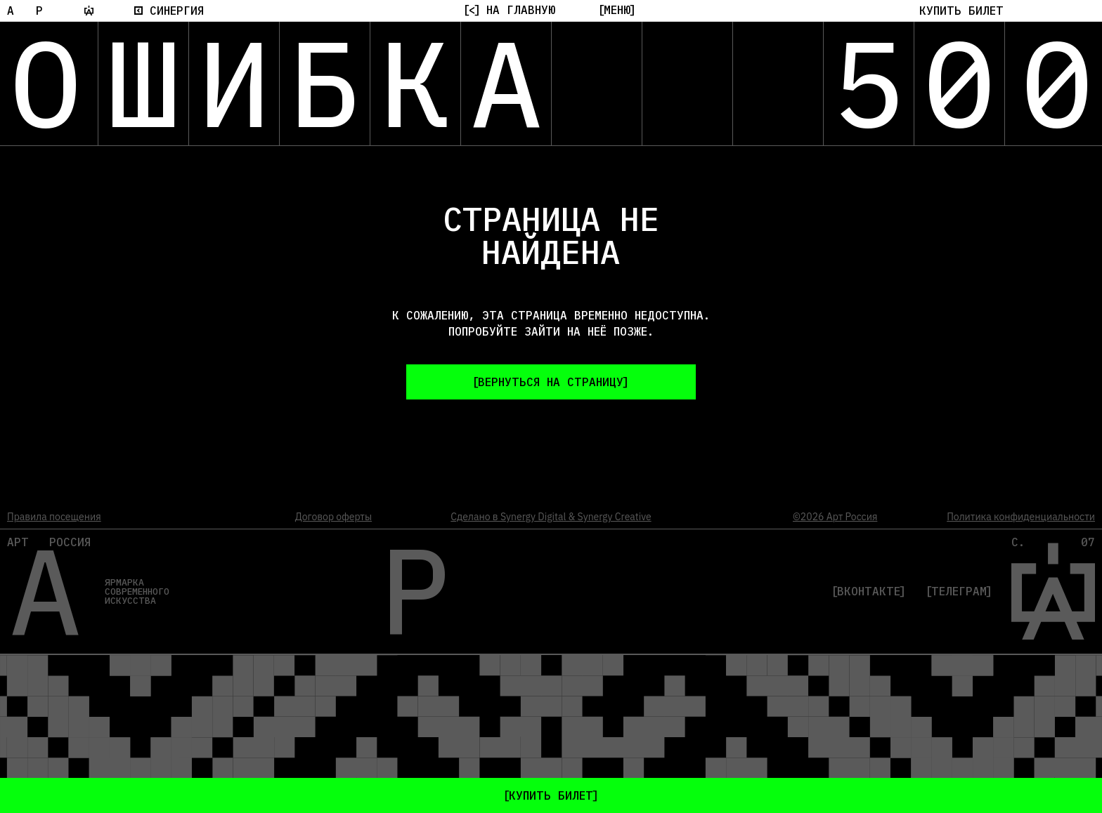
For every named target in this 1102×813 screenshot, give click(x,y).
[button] (961, 11)
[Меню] (617, 9)
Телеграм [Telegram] (959, 591)
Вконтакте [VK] (868, 591)
